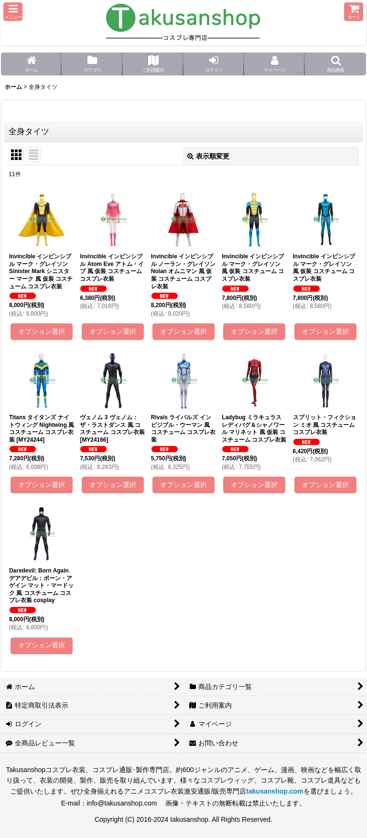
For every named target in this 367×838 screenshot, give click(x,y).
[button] (12, 11)
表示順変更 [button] (208, 156)
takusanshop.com (274, 791)
